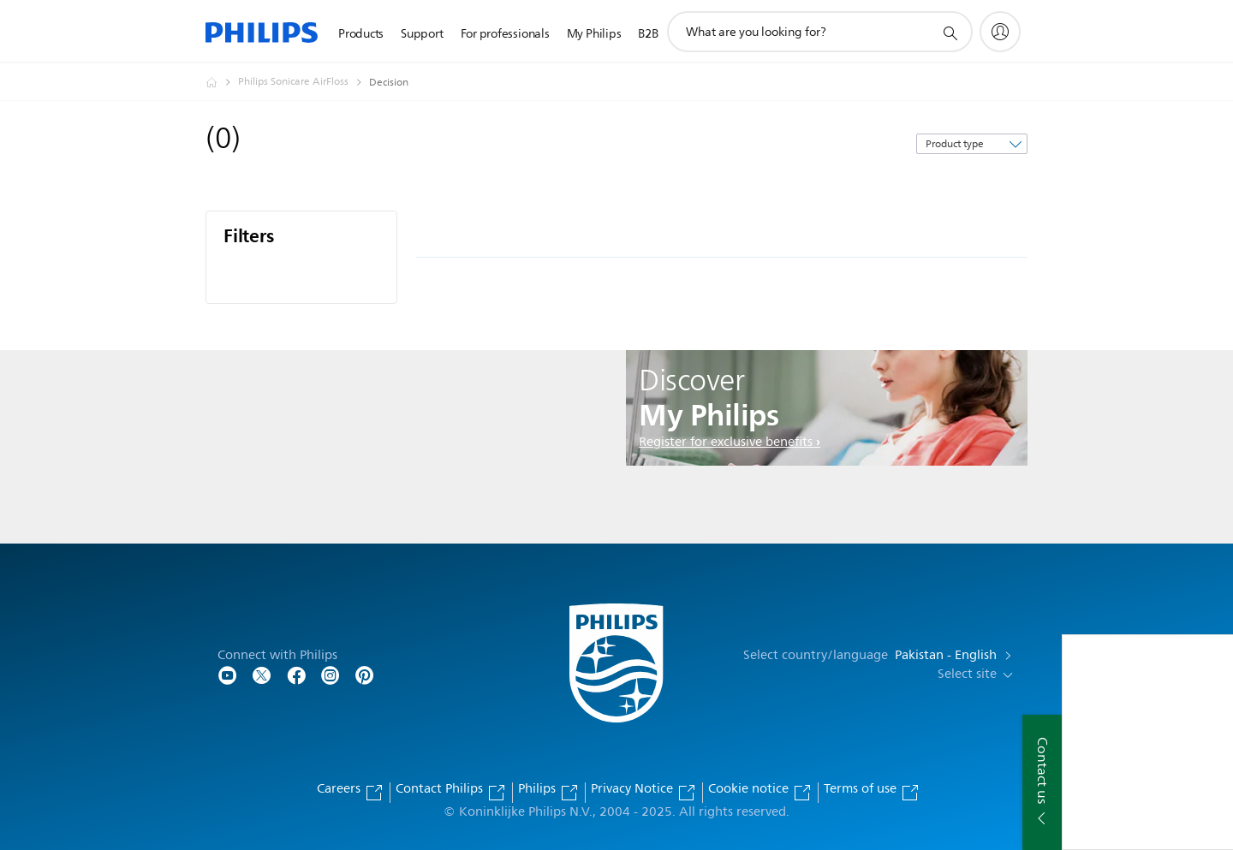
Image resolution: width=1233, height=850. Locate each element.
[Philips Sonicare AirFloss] (303, 82)
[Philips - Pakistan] (222, 82)
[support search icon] (949, 32)
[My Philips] (1000, 31)
